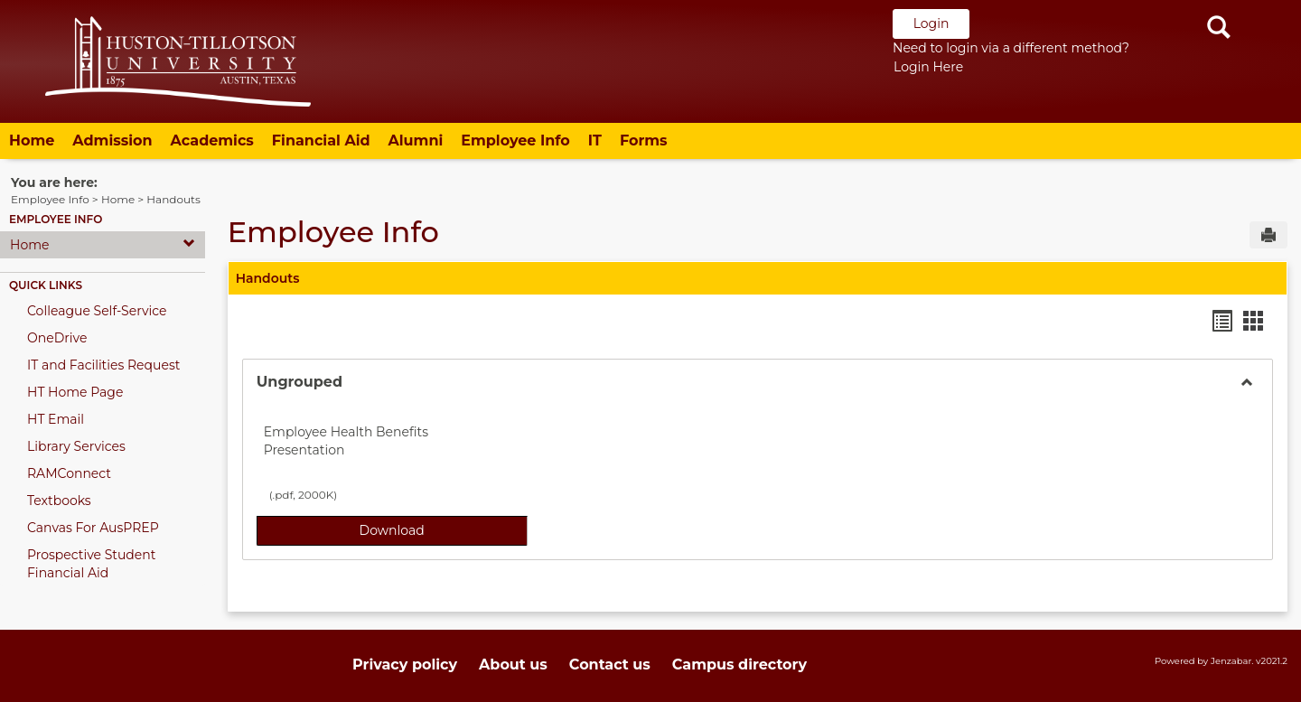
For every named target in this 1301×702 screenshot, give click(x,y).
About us (513, 664)
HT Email (55, 419)
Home (31, 140)
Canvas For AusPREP (93, 527)
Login (931, 23)
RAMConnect (69, 473)
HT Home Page (75, 392)
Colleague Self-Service (97, 311)
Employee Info (515, 140)
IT (595, 140)
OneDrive (57, 338)
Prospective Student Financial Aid (91, 564)
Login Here (928, 67)
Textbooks (59, 500)
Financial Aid (321, 140)
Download (444, 529)
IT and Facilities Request (103, 365)
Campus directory (739, 664)
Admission (112, 140)
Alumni (416, 140)
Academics (212, 140)
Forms (644, 140)
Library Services (76, 446)
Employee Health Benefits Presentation (346, 441)
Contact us (609, 664)
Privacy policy (404, 664)
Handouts (173, 199)
